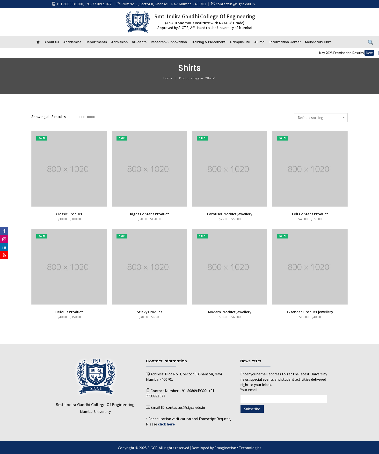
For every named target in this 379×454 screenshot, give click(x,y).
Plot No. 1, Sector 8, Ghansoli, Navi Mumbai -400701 (163, 3)
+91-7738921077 (98, 3)
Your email (283, 394)
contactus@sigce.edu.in (235, 3)
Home (167, 78)
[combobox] (321, 117)
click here (166, 424)
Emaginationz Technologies (237, 447)
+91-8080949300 (69, 3)
